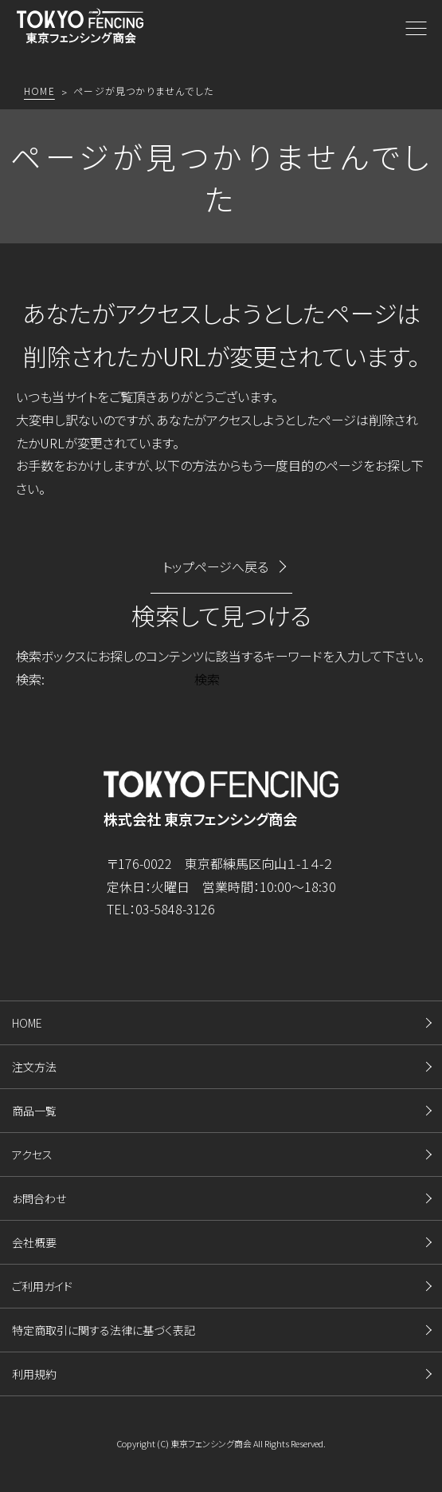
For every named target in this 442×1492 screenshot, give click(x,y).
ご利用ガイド (42, 1286)
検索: (30, 679)
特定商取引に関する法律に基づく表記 (103, 1330)
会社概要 (34, 1242)
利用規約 (34, 1374)
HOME (27, 1023)
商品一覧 (34, 1111)
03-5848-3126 (175, 908)
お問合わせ (39, 1198)
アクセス (32, 1154)
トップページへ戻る (215, 566)
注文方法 (34, 1067)
